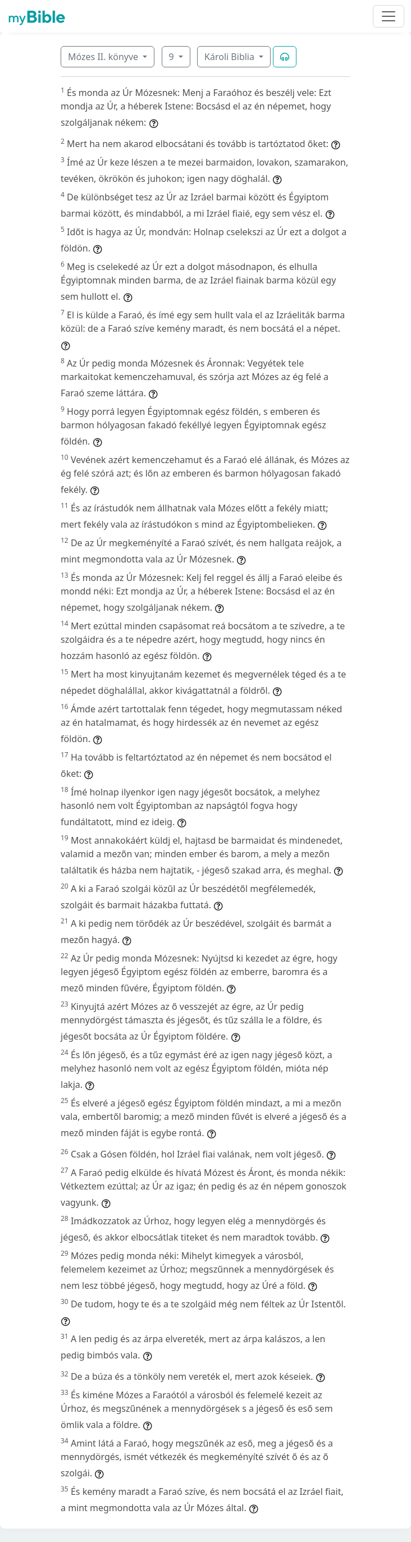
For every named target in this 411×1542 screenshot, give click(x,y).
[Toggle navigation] (388, 16)
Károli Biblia (230, 57)
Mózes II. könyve (104, 57)
